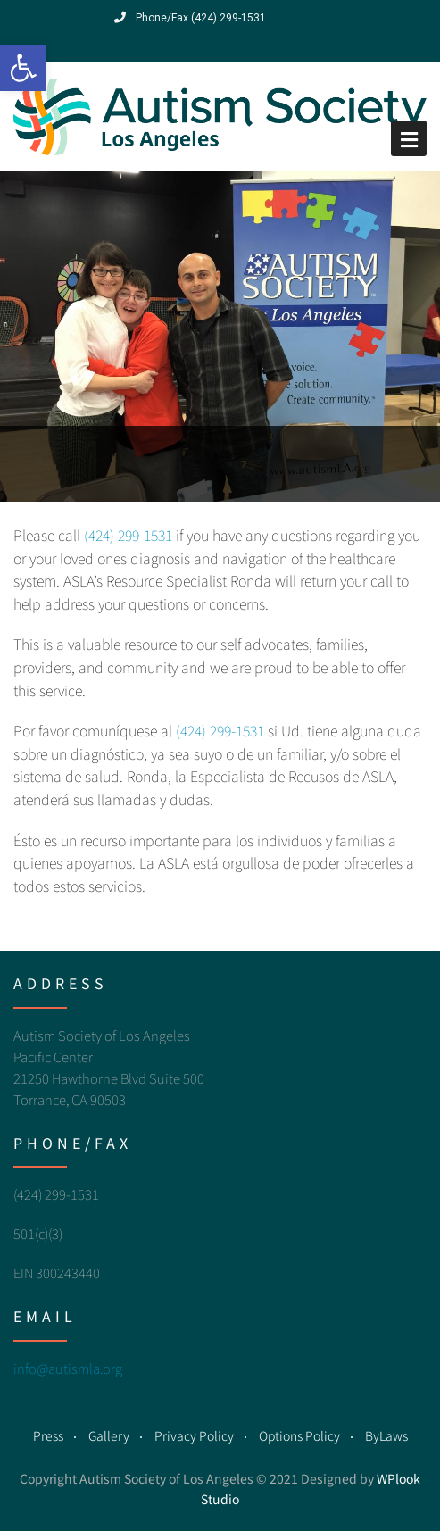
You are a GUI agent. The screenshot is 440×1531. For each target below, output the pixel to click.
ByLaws (386, 1435)
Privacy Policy (194, 1435)
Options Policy (299, 1435)
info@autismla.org (67, 1368)
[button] (23, 68)
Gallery (108, 1435)
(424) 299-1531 (128, 534)
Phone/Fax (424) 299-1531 (190, 18)
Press (48, 1435)
